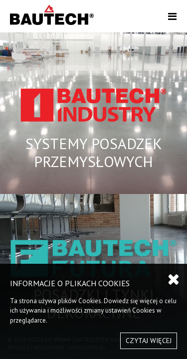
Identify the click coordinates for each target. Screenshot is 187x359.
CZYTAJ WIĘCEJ (149, 340)
